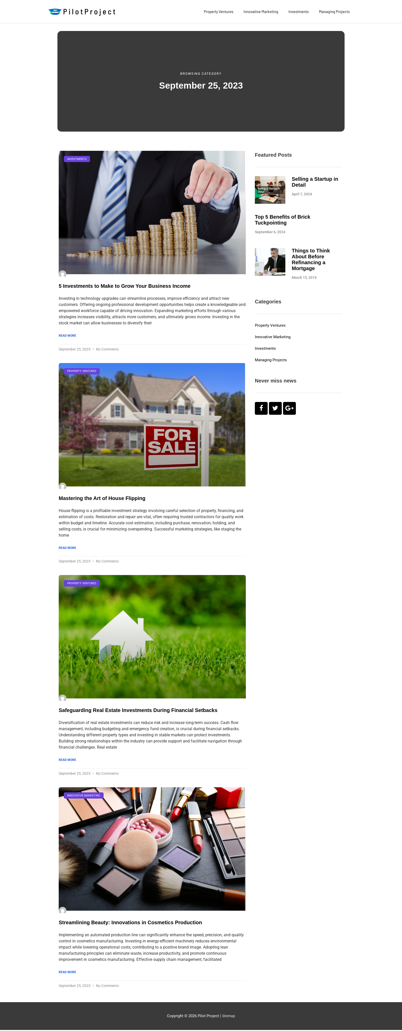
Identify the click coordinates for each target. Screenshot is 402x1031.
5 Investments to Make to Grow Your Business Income (124, 286)
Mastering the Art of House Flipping (102, 498)
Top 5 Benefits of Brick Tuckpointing (282, 220)
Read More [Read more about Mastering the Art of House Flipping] (67, 548)
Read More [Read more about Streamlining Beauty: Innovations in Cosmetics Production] (67, 973)
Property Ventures (218, 11)
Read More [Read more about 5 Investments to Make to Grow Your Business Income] (67, 336)
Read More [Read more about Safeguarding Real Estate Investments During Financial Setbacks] (67, 760)
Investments (298, 11)
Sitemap (229, 1017)
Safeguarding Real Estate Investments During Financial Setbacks (138, 711)
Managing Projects (334, 11)
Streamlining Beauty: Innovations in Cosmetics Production (130, 923)
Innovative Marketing (261, 11)
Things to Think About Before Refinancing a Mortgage (311, 259)
